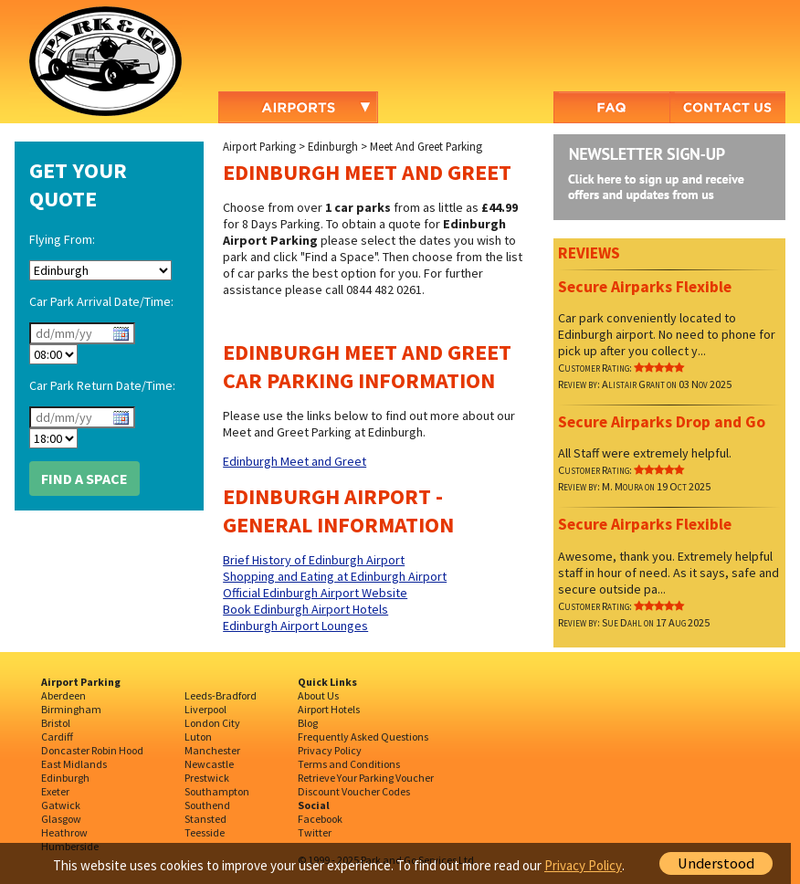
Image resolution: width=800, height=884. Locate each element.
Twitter (315, 832)
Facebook (320, 819)
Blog (308, 723)
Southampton (216, 791)
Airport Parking (259, 146)
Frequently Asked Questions (363, 736)
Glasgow (61, 819)
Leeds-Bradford (220, 695)
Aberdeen (63, 695)
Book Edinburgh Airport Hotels (305, 609)
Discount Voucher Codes (354, 791)
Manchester (212, 750)
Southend (207, 805)
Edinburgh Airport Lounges (295, 625)
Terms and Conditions (349, 764)
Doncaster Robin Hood (92, 750)
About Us (318, 695)
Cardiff (57, 736)
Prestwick (206, 777)
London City (212, 723)
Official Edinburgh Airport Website (315, 592)
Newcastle (209, 764)
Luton (198, 736)
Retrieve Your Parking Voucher (366, 777)
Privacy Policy (330, 750)
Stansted (205, 819)
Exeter (55, 791)
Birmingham (71, 709)
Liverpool (205, 709)
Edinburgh (333, 146)
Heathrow (64, 832)
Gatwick (60, 805)
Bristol (55, 723)
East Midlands (74, 764)
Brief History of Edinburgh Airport (314, 560)
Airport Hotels (329, 709)
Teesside (204, 832)
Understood (716, 863)
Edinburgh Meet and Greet (294, 461)
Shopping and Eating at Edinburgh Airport (335, 576)
